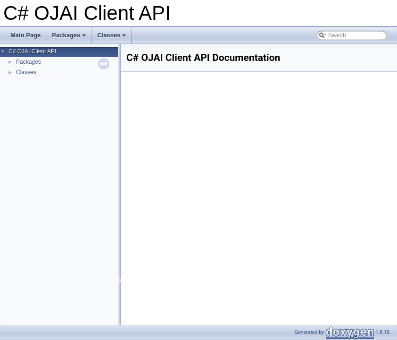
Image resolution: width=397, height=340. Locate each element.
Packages (69, 38)
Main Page (25, 35)
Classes (112, 38)
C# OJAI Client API (32, 51)
